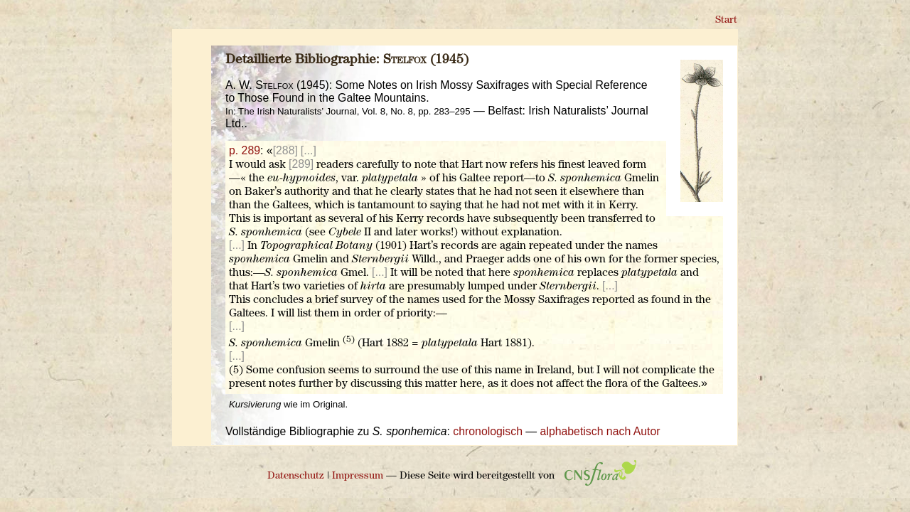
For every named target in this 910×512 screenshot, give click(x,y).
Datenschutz (295, 476)
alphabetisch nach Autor (600, 431)
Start (726, 20)
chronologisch (488, 431)
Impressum (357, 476)
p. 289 (244, 150)
